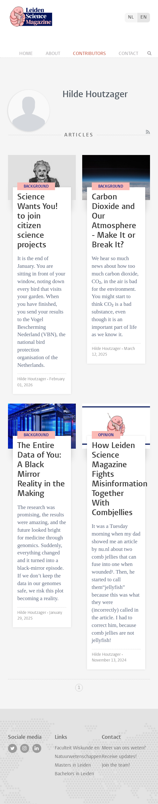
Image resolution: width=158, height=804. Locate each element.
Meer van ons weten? (124, 748)
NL (131, 17)
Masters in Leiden (73, 765)
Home (26, 53)
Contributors (90, 53)
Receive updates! (119, 756)
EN (143, 17)
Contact (128, 53)
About (53, 53)
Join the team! (116, 765)
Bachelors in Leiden (74, 774)
